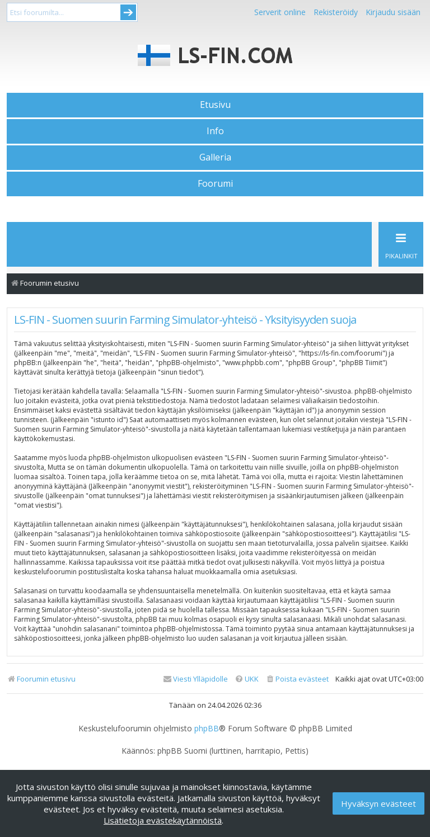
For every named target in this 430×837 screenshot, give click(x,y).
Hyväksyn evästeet (378, 803)
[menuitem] (297, 679)
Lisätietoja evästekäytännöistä (163, 820)
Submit (128, 12)
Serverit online (280, 12)
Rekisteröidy (336, 12)
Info (215, 131)
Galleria (215, 157)
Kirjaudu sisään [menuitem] (393, 12)
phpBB (206, 728)
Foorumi (215, 183)
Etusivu (215, 104)
